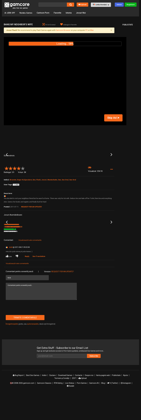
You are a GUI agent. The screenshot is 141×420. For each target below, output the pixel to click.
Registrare (131, 4)
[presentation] (25, 335)
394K (25, 258)
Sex (59, 200)
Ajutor (125, 402)
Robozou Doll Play (84, 255)
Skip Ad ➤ (113, 117)
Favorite (59, 13)
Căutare (52, 402)
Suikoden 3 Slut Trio (11, 255)
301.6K (100, 258)
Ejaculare (28, 200)
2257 (74, 405)
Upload (82, 4)
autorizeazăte (33, 351)
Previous (7, 165)
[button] (101, 5)
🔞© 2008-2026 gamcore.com (22, 410)
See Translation (39, 283)
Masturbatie (52, 200)
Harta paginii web (103, 402)
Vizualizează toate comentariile (29, 267)
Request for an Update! (31, 227)
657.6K (63, 258)
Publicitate (116, 402)
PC (86, 30)
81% (19, 258)
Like (9, 283)
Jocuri (44, 200)
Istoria (70, 13)
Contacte (78, 402)
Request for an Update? (62, 299)
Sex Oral (65, 200)
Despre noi (89, 402)
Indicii (44, 402)
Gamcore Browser (63, 30)
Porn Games (82, 410)
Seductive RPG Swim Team (66, 255)
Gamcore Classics (44, 410)
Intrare (119, 4)
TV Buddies (101, 255)
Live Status (69, 410)
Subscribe (94, 383)
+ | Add (16, 205)
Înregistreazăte (12, 351)
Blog (103, 410)
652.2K (82, 258)
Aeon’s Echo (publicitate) (49, 255)
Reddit (70, 413)
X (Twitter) (112, 410)
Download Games (65, 402)
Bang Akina (26, 255)
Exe (34, 200)
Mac (92, 30)
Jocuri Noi (83, 13)
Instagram (126, 410)
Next (111, 165)
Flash (38, 200)
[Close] (111, 30)
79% (37, 258)
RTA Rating (58, 410)
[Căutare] (53, 5)
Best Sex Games (33, 402)
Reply (27, 283)
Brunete (13, 200)
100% (56, 258)
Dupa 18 (20, 200)
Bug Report (18, 402)
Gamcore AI (94, 410)
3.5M (44, 258)
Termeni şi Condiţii (61, 405)
